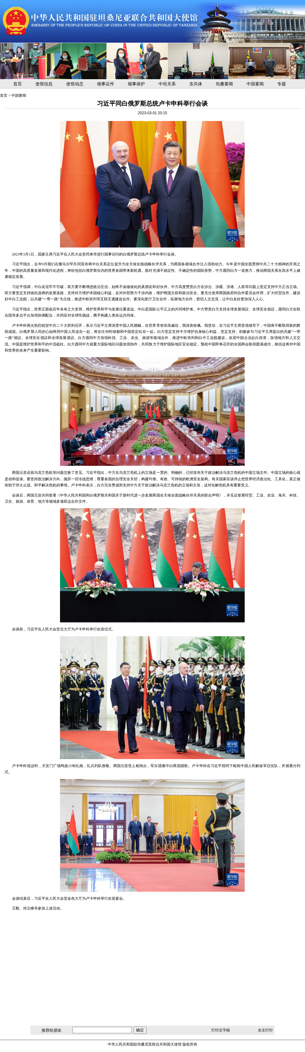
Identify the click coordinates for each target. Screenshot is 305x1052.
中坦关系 (167, 84)
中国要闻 (255, 84)
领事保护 (136, 84)
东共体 (195, 84)
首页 (17, 84)
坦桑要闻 (224, 84)
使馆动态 (74, 84)
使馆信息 (44, 84)
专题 (281, 84)
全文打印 (265, 1030)
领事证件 (105, 84)
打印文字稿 (220, 1030)
